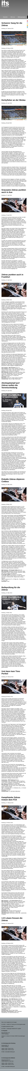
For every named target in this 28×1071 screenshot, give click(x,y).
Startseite (5, 17)
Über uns (12, 17)
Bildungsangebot (22, 17)
